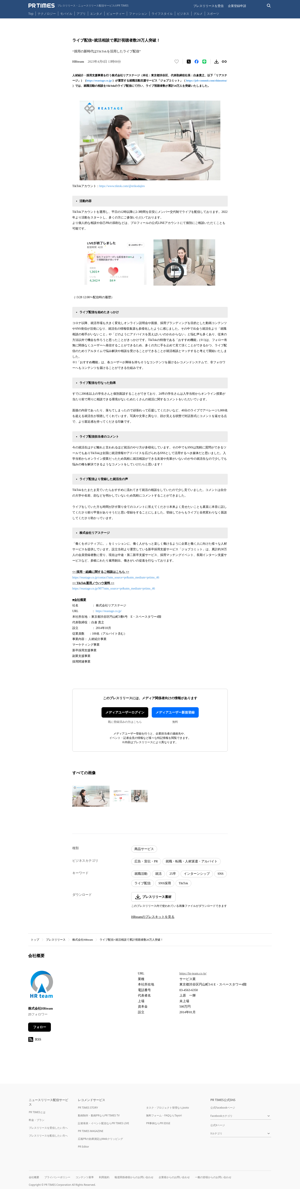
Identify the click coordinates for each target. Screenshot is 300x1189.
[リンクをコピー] (224, 61)
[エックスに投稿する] (188, 61)
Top (31, 13)
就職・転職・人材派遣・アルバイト (192, 861)
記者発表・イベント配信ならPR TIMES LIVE (103, 1123)
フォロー (39, 1027)
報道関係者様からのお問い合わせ (134, 1177)
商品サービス (144, 849)
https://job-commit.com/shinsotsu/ (206, 80)
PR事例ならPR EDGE (158, 1123)
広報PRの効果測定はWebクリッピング (100, 1139)
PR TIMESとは (37, 1112)
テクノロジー (47, 13)
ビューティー (115, 13)
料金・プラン (36, 1120)
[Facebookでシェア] (196, 61)
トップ (35, 939)
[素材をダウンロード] (216, 61)
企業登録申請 (237, 6)
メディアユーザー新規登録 (175, 712)
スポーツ (213, 13)
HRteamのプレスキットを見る (152, 917)
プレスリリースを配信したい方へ (48, 1135)
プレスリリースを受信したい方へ (48, 1128)
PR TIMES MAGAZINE (90, 1131)
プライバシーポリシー (57, 1177)
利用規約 (104, 1177)
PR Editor (83, 1146)
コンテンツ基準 (85, 1177)
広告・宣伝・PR (146, 861)
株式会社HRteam (82, 939)
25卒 (172, 873)
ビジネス (183, 13)
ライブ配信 (142, 883)
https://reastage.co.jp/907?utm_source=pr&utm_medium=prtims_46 (113, 588)
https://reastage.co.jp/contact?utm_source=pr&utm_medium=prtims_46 (115, 577)
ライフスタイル (162, 13)
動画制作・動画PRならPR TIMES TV (98, 1115)
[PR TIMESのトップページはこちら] (78, 5)
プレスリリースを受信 (208, 6)
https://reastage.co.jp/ (99, 80)
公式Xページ (217, 1125)
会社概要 (34, 1177)
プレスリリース (56, 939)
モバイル (66, 13)
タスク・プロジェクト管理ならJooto (167, 1107)
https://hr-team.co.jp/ (193, 973)
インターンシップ (197, 873)
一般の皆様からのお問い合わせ (213, 1177)
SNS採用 (164, 883)
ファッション (138, 13)
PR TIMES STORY (88, 1107)
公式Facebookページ (222, 1107)
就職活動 (140, 873)
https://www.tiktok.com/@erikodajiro (122, 186)
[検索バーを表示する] (269, 6)
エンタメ (96, 13)
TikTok (183, 883)
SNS (221, 873)
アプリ (81, 13)
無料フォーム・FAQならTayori (164, 1115)
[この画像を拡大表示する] (91, 796)
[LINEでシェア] (204, 61)
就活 (158, 873)
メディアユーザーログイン (124, 712)
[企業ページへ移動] (41, 985)
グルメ (198, 13)
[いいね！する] (176, 61)
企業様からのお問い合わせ (174, 1177)
